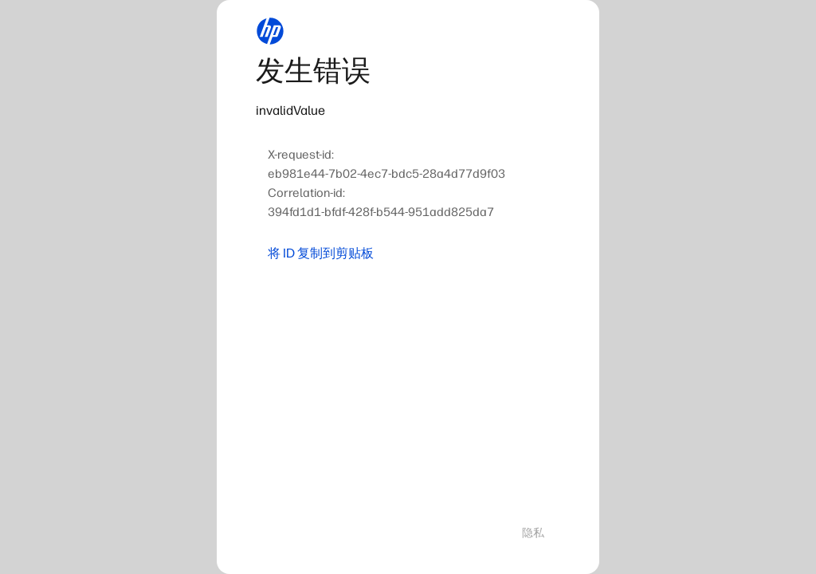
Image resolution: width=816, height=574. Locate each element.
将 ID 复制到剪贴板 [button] (321, 253)
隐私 (533, 533)
